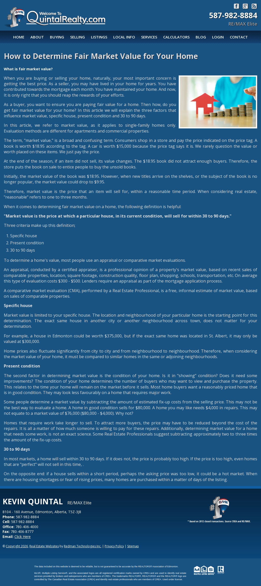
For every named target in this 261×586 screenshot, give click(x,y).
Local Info (124, 36)
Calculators (176, 36)
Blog (201, 36)
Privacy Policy (114, 546)
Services (149, 36)
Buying (57, 36)
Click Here (22, 536)
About (37, 36)
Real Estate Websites (44, 546)
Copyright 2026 (17, 546)
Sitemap (133, 546)
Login (218, 36)
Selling (77, 36)
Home (18, 36)
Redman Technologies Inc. (82, 546)
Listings (99, 36)
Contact (239, 36)
